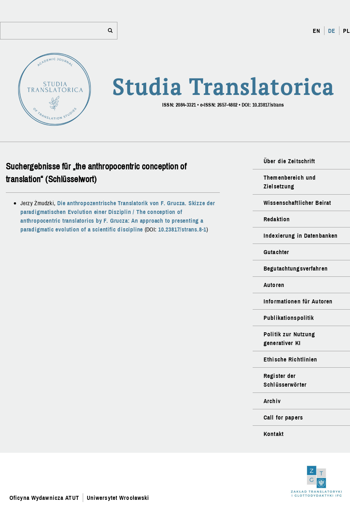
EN (316, 31)
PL (346, 31)
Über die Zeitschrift (289, 161)
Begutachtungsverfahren (296, 268)
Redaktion (277, 219)
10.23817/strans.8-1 (182, 229)
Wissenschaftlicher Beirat (297, 203)
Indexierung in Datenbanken (301, 235)
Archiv (272, 401)
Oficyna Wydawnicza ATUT (44, 498)
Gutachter (276, 252)
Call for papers (283, 417)
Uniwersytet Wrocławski (118, 498)
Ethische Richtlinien (290, 359)
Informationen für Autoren (298, 301)
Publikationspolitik (289, 318)
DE (331, 31)
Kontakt (274, 434)
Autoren (274, 285)
